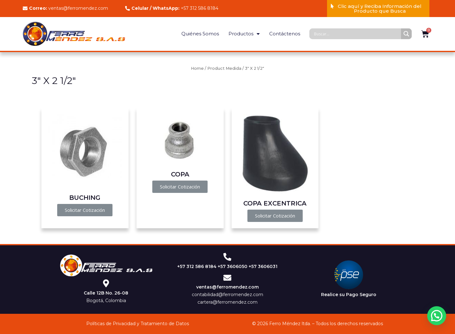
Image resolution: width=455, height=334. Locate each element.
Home (197, 68)
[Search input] (356, 33)
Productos (244, 34)
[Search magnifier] (406, 33)
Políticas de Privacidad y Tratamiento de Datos (137, 323)
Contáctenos (284, 34)
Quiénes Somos (200, 34)
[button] (378, 8)
